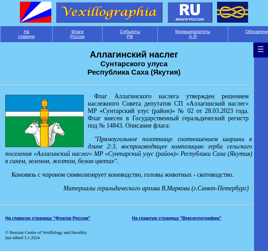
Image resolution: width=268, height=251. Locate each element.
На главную (26, 34)
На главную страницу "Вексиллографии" (177, 218)
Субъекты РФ (130, 34)
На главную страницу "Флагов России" (47, 218)
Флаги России (77, 34)
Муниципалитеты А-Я (192, 34)
